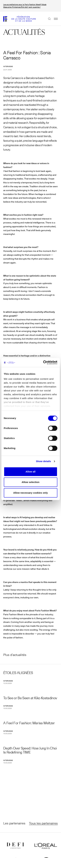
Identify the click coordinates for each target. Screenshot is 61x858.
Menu (54, 19)
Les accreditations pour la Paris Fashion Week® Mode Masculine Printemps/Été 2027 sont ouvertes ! (24, 5)
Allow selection (30, 482)
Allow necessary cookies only (30, 492)
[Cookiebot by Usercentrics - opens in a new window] (43, 362)
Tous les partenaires (43, 823)
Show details (43, 461)
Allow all (30, 471)
